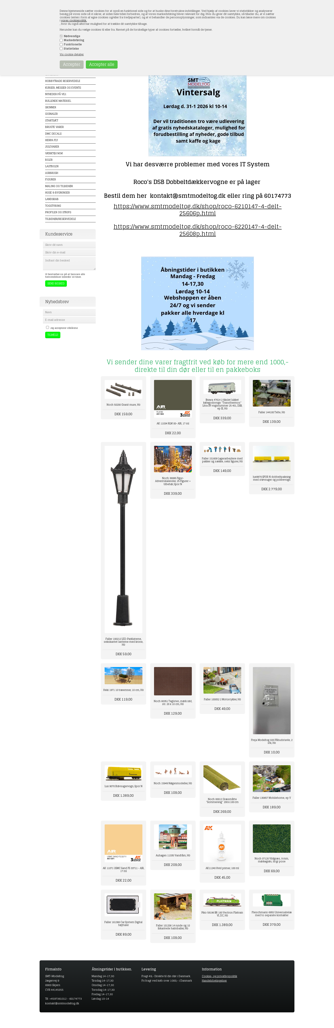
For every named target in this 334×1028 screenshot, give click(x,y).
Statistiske (71, 48)
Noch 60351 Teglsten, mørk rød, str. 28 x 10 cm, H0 (173, 702)
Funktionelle (73, 44)
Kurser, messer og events (63, 87)
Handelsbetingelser (214, 980)
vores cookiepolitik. (74, 20)
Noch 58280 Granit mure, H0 (123, 404)
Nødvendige (72, 36)
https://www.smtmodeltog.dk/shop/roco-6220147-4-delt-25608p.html (198, 230)
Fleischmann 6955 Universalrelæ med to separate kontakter (272, 913)
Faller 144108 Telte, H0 (271, 412)
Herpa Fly (51, 140)
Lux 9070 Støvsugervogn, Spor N (123, 786)
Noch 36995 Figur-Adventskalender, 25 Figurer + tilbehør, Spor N (173, 481)
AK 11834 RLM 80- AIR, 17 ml (173, 423)
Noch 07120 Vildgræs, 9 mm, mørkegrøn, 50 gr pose (272, 860)
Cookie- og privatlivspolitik (219, 976)
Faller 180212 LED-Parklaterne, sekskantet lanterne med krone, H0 (123, 642)
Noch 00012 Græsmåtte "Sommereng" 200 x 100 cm (222, 800)
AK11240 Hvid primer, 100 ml (222, 868)
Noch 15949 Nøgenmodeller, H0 (173, 783)
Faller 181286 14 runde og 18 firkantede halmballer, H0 (173, 927)
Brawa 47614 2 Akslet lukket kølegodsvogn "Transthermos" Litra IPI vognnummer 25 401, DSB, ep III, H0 (222, 404)
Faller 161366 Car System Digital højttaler (123, 923)
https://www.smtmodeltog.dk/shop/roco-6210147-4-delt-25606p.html (198, 209)
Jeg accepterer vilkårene (64, 328)
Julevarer (52, 146)
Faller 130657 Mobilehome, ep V (272, 798)
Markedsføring (74, 40)
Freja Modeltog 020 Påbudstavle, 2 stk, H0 (271, 741)
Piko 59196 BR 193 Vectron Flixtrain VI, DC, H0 (222, 914)
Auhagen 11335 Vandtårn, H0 (173, 855)
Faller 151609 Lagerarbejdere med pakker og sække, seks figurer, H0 (222, 460)
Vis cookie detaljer (72, 54)
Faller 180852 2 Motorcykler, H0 (222, 699)
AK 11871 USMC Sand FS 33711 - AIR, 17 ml (123, 869)
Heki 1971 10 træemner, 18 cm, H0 (123, 690)
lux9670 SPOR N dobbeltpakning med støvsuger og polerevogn (272, 478)
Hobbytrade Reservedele (62, 81)
